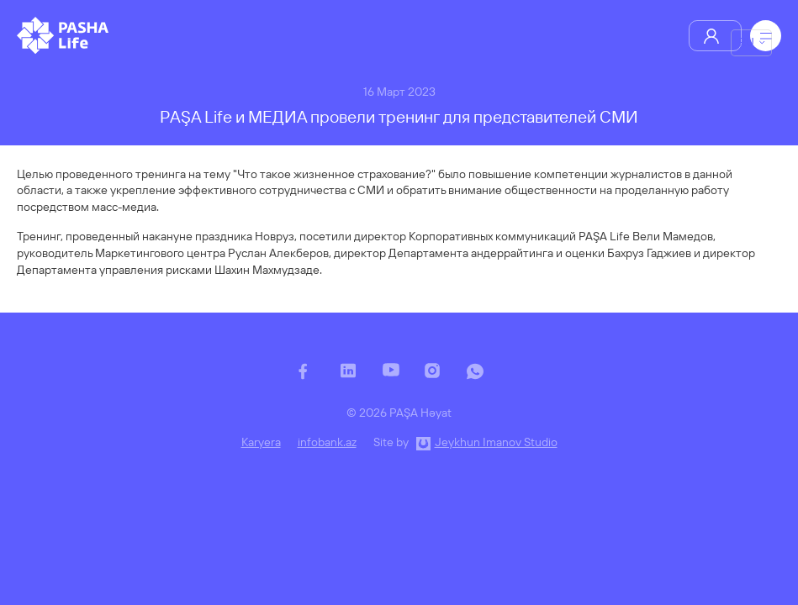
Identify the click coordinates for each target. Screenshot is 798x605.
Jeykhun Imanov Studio (496, 442)
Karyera (261, 442)
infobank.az (327, 442)
